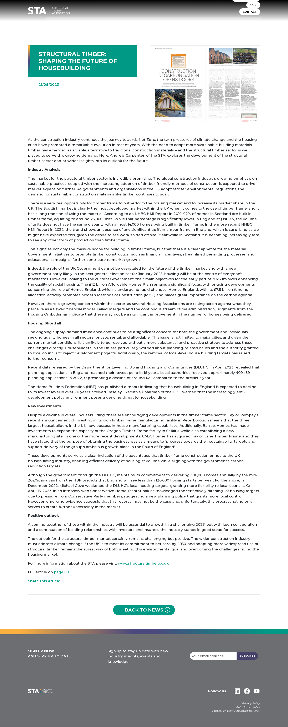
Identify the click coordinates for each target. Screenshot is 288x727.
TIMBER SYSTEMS (149, 22)
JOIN (253, 8)
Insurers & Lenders (201, 22)
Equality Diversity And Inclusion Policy (236, 710)
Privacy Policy (251, 703)
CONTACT (250, 14)
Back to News (144, 610)
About (106, 22)
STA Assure (124, 22)
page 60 (61, 572)
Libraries (228, 22)
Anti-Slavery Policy (248, 707)
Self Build (174, 22)
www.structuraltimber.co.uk (143, 563)
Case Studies (250, 22)
